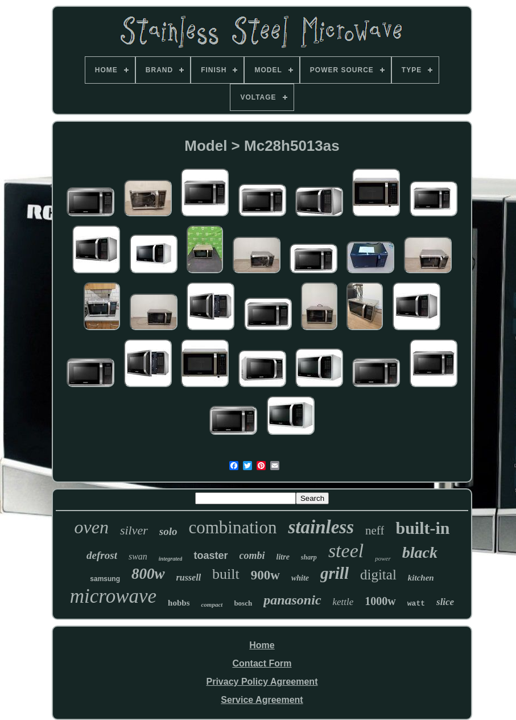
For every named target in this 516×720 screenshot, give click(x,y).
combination (232, 527)
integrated (171, 559)
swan (138, 556)
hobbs (178, 602)
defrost (101, 555)
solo (168, 531)
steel (346, 550)
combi (252, 555)
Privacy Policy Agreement (262, 681)
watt (416, 603)
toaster (210, 555)
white (300, 578)
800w (148, 573)
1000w (380, 601)
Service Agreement (262, 700)
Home (261, 645)
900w (265, 575)
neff (374, 530)
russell (188, 577)
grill (334, 573)
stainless (321, 527)
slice (445, 601)
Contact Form (261, 663)
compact (211, 604)
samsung (105, 579)
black (419, 552)
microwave (113, 596)
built (226, 574)
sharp (309, 557)
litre (283, 557)
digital (378, 574)
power (383, 558)
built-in (422, 528)
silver (134, 530)
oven (92, 527)
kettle (343, 601)
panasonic (292, 600)
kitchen (421, 577)
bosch (243, 603)
